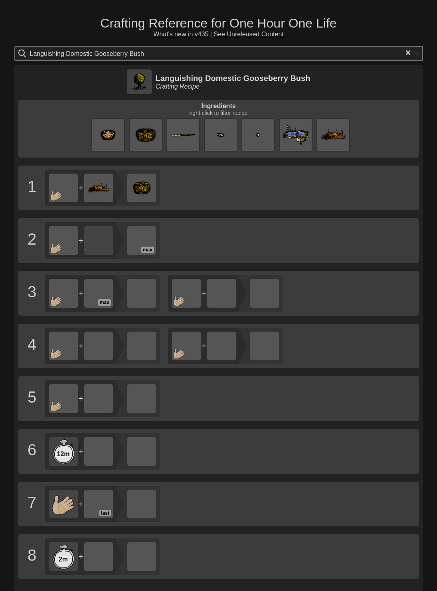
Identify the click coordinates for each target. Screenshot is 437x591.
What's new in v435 (180, 34)
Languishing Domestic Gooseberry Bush (233, 78)
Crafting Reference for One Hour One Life (218, 23)
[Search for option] (63, 53)
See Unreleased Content (249, 34)
